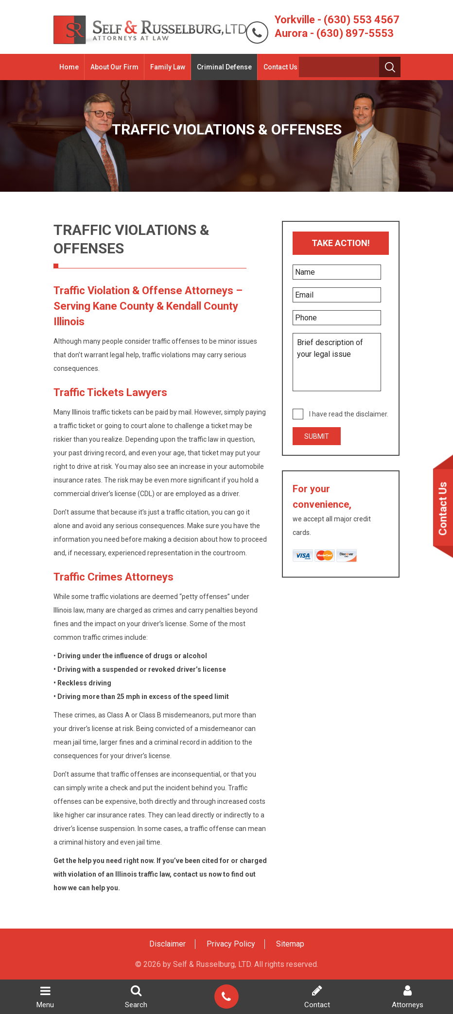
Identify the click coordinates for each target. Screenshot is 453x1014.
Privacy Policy (231, 943)
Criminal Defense (222, 67)
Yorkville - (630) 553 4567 (338, 20)
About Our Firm (112, 67)
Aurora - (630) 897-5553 (335, 33)
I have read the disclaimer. (349, 414)
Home (67, 67)
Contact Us (278, 67)
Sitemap (290, 943)
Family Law (165, 67)
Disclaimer (167, 943)
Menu (45, 997)
